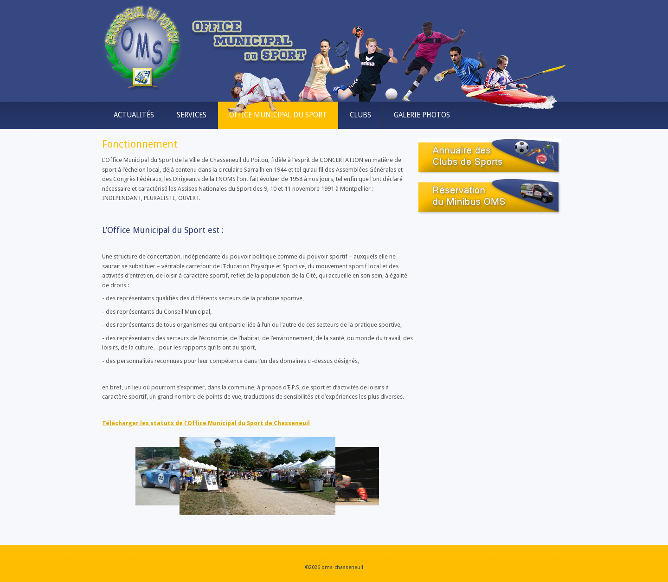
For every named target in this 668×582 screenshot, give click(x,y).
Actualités (134, 115)
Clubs (360, 115)
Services (191, 115)
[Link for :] (257, 476)
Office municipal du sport (278, 115)
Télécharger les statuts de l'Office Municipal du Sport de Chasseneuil (206, 423)
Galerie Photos (422, 115)
